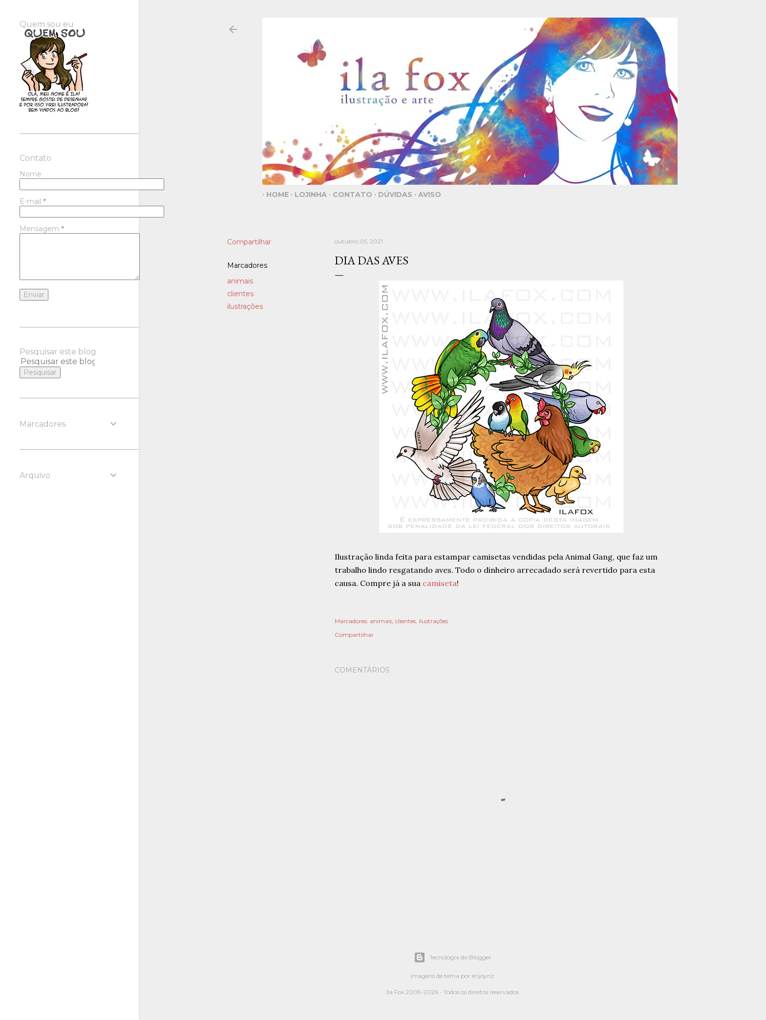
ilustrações (245, 306)
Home (273, 194)
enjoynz (483, 975)
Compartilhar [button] (249, 242)
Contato (348, 194)
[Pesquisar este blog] (58, 361)
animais (240, 281)
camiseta (440, 583)
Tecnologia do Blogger (452, 957)
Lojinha (307, 194)
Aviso (425, 194)
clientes (240, 293)
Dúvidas (391, 194)
